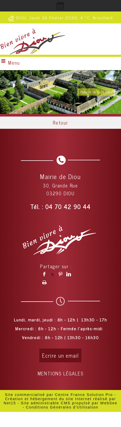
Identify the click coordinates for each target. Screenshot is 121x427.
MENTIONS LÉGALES (61, 373)
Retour (60, 122)
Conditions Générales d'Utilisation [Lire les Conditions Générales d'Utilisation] (62, 407)
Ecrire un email (60, 355)
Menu (14, 62)
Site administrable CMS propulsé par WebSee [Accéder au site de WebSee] (69, 403)
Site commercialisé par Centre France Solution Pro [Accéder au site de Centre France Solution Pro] (59, 395)
